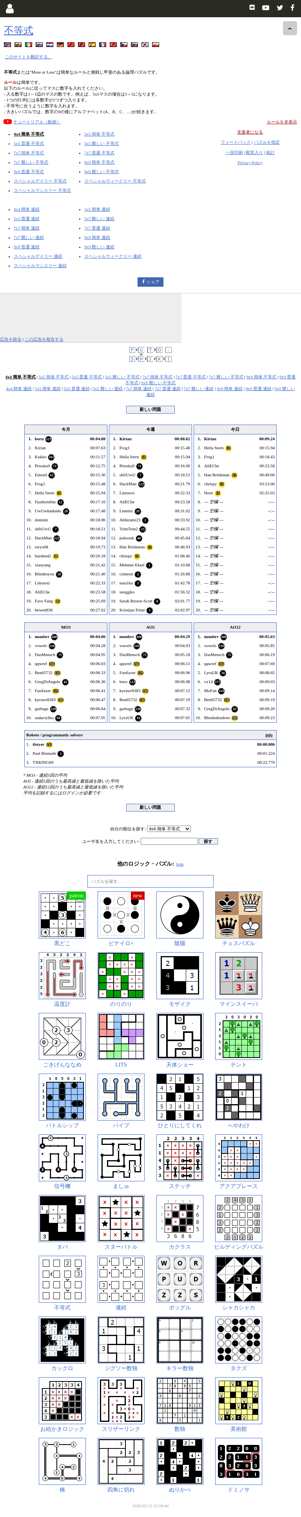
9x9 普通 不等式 (29, 171)
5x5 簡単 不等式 (99, 134)
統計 (270, 152)
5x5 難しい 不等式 (101, 143)
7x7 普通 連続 (97, 228)
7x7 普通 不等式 (99, 152)
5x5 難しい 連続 (99, 218)
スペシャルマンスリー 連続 (40, 265)
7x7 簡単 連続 (27, 228)
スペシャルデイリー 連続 (38, 256)
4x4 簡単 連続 (27, 209)
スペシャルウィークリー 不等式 (115, 181)
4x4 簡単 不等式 (29, 134)
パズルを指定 (267, 142)
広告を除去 (11, 339)
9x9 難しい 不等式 (101, 171)
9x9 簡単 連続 (97, 237)
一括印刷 (234, 152)
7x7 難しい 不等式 (31, 162)
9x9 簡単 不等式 (99, 162)
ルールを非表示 (282, 121)
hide (180, 864)
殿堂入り (254, 152)
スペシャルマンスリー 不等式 (42, 190)
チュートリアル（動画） (37, 121)
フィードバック (236, 142)
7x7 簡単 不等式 (29, 152)
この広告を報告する (44, 339)
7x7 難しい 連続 (29, 237)
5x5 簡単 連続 (97, 209)
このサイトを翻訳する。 (28, 56)
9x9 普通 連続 (27, 246)
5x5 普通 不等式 (29, 143)
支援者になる (250, 132)
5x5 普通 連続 (27, 218)
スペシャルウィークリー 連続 (112, 256)
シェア (153, 281)
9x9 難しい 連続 (99, 246)
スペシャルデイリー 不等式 (40, 181)
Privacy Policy (250, 162)
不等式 (18, 30)
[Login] (9, 8)
